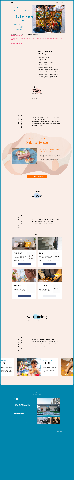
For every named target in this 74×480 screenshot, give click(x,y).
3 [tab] (48, 32)
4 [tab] (49, 32)
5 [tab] (50, 32)
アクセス (42, 34)
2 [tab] (47, 32)
